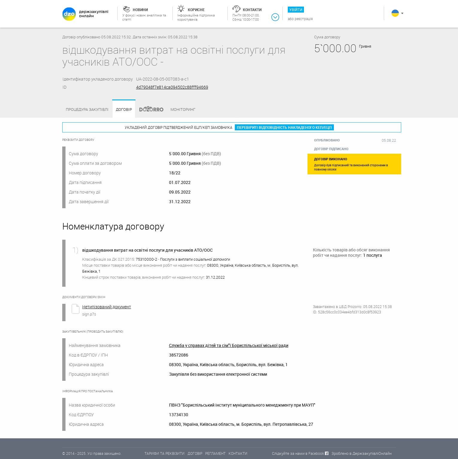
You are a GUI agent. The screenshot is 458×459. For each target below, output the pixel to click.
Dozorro (148, 109)
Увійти (295, 9)
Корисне (196, 9)
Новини (140, 9)
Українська (395, 13)
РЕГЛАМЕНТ (215, 453)
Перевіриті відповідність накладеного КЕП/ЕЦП (284, 127)
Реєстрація (304, 18)
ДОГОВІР (195, 453)
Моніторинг (183, 109)
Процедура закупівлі (87, 109)
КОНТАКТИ (238, 453)
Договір (124, 109)
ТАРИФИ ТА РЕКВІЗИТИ (164, 453)
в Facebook (314, 453)
